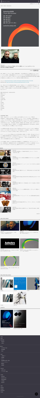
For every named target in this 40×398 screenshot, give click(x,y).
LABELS (2, 343)
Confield (2, 290)
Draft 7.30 (15, 305)
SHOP (2, 354)
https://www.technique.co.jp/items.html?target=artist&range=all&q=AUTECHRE (19, 80)
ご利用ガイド (3, 355)
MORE (38, 213)
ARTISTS (2, 341)
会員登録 (31, 3)
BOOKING (3, 376)
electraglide (3, 349)
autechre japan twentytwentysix (5, 328)
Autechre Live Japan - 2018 (18, 328)
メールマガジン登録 (4, 371)
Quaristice (15, 290)
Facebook (2, 387)
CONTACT (2, 368)
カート (37, 3)
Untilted (28, 290)
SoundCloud (2, 390)
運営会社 (2, 363)
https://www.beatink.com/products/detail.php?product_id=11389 (17, 82)
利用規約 (2, 365)
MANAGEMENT (3, 379)
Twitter (2, 385)
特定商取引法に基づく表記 (5, 360)
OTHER (2, 374)
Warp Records (9, 5)
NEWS (5, 5)
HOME (2, 5)
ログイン (34, 3)
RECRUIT (2, 382)
